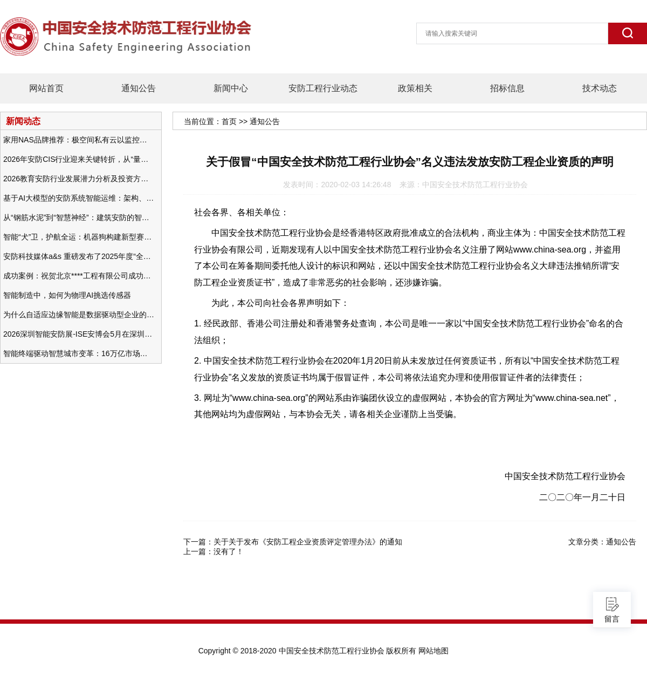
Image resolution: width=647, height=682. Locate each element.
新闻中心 (231, 88)
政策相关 (415, 88)
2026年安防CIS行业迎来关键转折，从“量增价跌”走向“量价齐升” (78, 159)
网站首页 (46, 88)
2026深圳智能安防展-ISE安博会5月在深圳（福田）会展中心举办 (78, 334)
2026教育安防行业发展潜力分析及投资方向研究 (78, 178)
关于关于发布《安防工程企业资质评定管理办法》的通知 (308, 541)
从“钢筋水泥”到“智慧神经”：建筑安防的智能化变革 (78, 217)
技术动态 (599, 88)
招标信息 (507, 88)
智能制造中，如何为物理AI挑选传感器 (67, 295)
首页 (229, 121)
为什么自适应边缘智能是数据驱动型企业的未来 (78, 314)
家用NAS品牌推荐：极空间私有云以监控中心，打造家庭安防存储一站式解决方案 (78, 139)
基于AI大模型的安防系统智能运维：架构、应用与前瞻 (78, 198)
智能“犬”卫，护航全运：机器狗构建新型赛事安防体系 (78, 237)
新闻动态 (23, 121)
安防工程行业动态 (322, 88)
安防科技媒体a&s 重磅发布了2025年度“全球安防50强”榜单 (78, 256)
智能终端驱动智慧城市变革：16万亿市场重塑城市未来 (78, 353)
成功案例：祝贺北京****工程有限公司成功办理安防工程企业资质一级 (78, 275)
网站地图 (433, 650)
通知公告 (138, 88)
